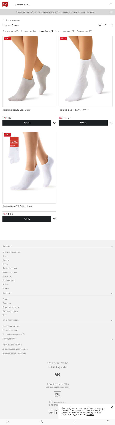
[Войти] (41, 422)
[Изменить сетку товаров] (100, 25)
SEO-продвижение (57, 402)
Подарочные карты (10, 307)
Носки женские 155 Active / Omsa (17, 206)
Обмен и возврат (10, 330)
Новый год (7, 276)
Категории (7, 246)
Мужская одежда (9, 272)
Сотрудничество (9, 339)
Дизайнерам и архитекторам (15, 349)
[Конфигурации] (111, 25)
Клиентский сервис (10, 320)
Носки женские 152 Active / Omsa (74, 110)
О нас (5, 299)
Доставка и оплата (10, 326)
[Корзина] (107, 422)
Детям (5, 264)
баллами (91, 12)
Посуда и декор (9, 280)
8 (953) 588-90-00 (57, 363)
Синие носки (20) (28, 31)
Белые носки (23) (84, 31)
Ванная (5, 260)
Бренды (5, 288)
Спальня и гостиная (11, 252)
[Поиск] (8, 422)
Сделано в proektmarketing (57, 387)
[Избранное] (74, 422)
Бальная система (10, 311)
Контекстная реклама (57, 405)
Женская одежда (9, 268)
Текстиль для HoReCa (12, 345)
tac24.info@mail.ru (57, 367)
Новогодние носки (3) (65, 31)
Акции (5, 284)
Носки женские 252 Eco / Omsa (16, 110)
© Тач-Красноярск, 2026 (57, 384)
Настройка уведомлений (13, 334)
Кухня (5, 256)
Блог (4, 315)
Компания (6, 293)
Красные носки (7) (10, 31)
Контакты (6, 303)
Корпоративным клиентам (14, 353)
